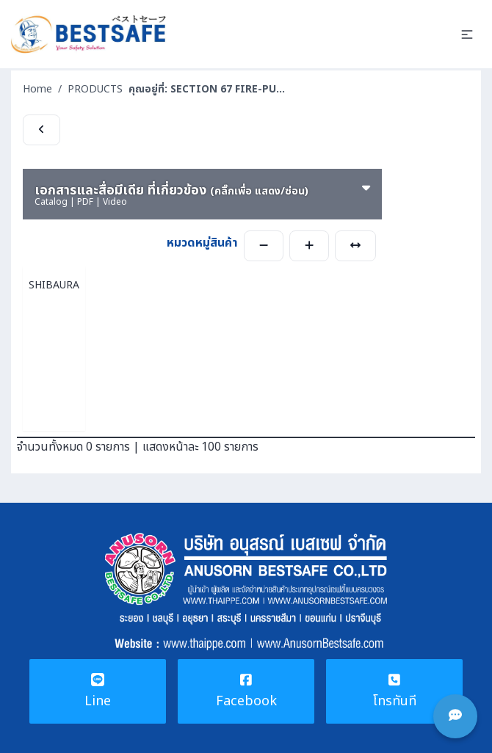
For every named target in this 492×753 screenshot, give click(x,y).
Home (37, 89)
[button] (467, 34)
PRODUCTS (95, 89)
